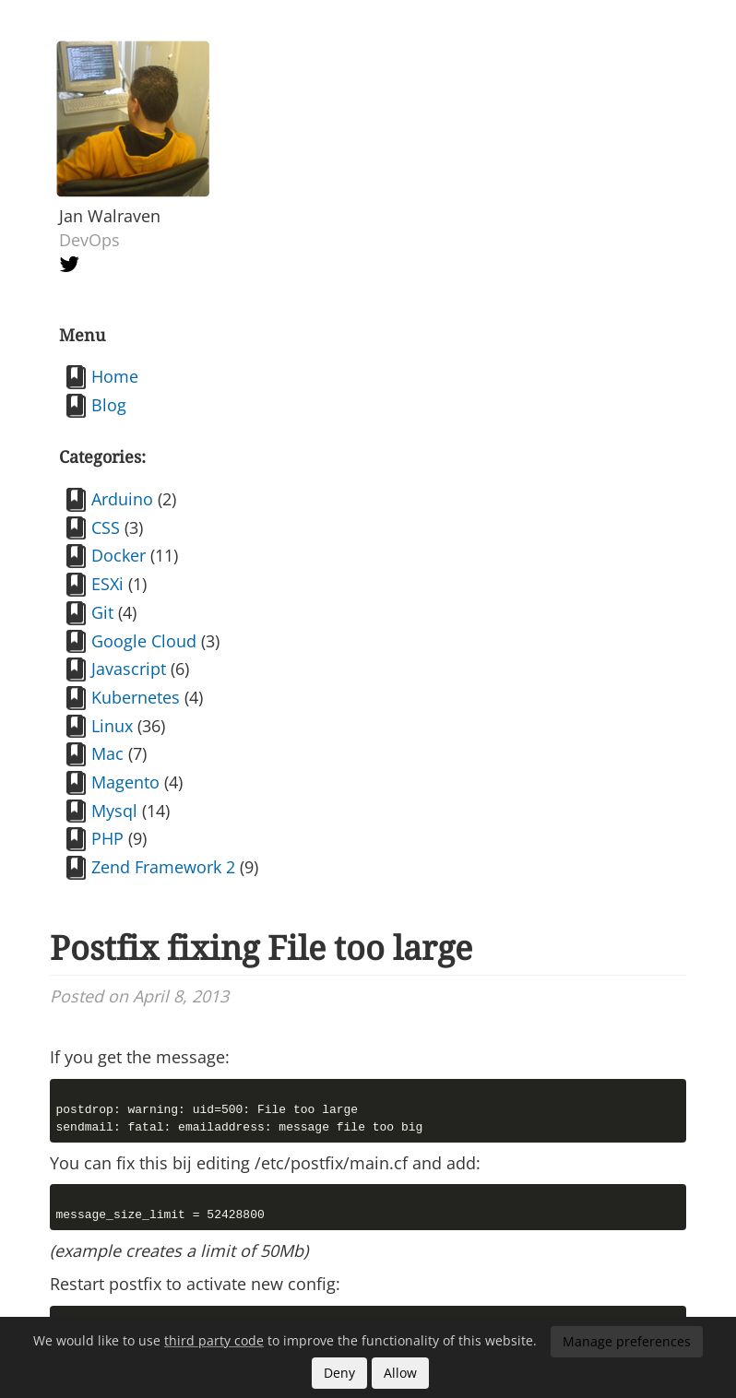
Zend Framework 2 (163, 867)
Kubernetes (135, 697)
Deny (339, 1372)
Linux (112, 726)
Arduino (122, 499)
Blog (108, 405)
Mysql (114, 811)
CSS (105, 527)
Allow (400, 1372)
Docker (118, 555)
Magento (125, 782)
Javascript (128, 669)
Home (114, 376)
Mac (107, 753)
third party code (214, 1340)
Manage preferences (627, 1341)
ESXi (107, 584)
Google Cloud (143, 641)
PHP (107, 838)
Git (102, 612)
